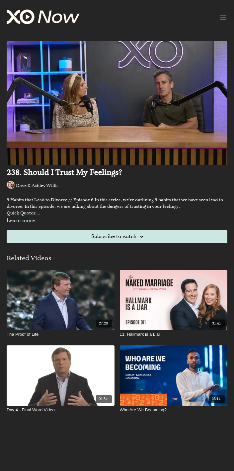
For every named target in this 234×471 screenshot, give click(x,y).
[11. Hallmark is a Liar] (174, 334)
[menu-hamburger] (223, 18)
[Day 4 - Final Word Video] (61, 410)
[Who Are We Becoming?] (174, 410)
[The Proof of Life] (61, 334)
